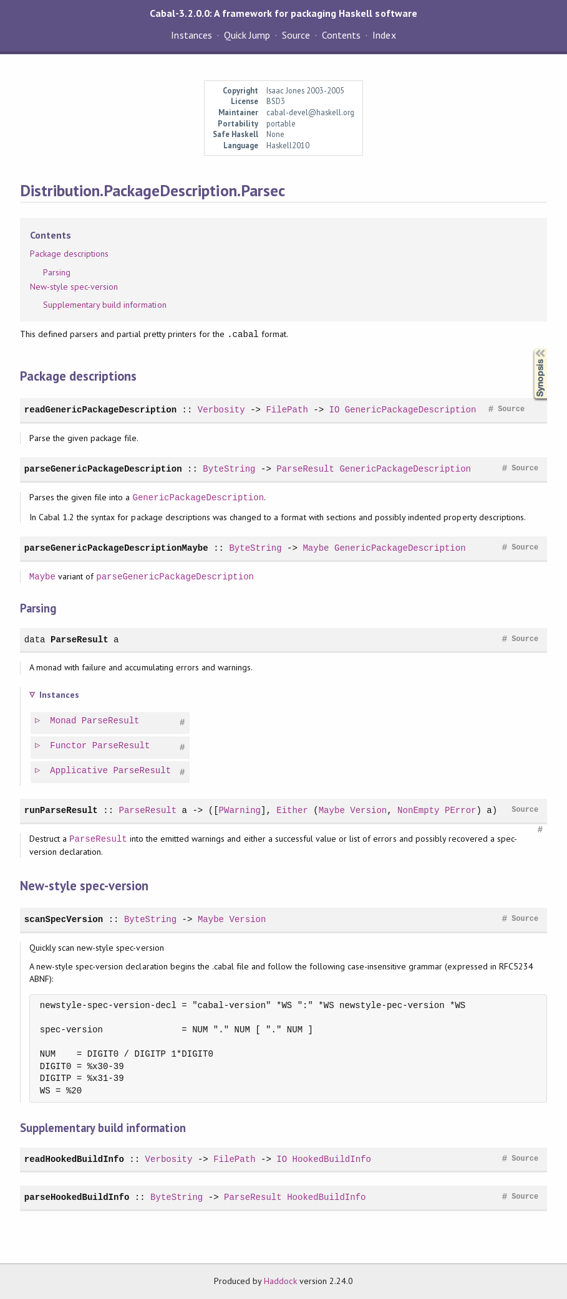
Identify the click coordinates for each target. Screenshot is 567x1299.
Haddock (280, 1281)
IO (334, 410)
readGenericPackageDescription (100, 410)
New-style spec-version (74, 286)
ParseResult (305, 469)
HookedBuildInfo (332, 1159)
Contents (341, 35)
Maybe (316, 548)
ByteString (229, 469)
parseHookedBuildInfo (76, 1197)
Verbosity (221, 410)
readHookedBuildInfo (74, 1159)
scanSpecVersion (63, 919)
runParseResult (61, 810)
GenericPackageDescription (411, 410)
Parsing (56, 272)
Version (368, 810)
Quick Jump (247, 35)
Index (383, 35)
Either (292, 810)
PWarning (240, 810)
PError (461, 810)
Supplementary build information (105, 304)
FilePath (287, 410)
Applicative (80, 771)
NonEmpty (418, 810)
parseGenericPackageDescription (103, 469)
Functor (69, 746)
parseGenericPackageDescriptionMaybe (116, 548)
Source (296, 35)
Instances (191, 35)
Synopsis (530, 348)
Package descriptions (69, 253)
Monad (64, 721)
